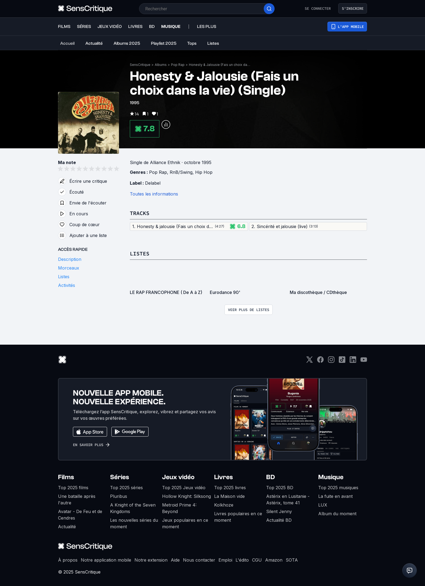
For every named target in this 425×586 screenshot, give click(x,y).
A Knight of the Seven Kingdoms (133, 508)
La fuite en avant (335, 496)
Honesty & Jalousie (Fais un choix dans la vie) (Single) (220, 65)
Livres (223, 477)
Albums (161, 65)
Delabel (152, 183)
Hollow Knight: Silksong (186, 496)
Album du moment (337, 513)
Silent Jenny (279, 511)
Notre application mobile (106, 560)
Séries (119, 477)
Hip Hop (203, 172)
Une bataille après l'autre (76, 499)
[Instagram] (331, 361)
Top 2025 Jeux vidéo (183, 487)
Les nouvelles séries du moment (134, 523)
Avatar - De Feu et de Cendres (80, 515)
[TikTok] (342, 361)
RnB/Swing (181, 172)
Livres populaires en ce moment (238, 517)
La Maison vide (229, 496)
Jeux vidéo (178, 477)
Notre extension (151, 560)
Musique (330, 477)
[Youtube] (363, 361)
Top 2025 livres (230, 487)
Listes (139, 253)
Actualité (67, 526)
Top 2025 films (73, 487)
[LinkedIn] (353, 361)
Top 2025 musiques (338, 487)
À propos (68, 560)
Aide (175, 560)
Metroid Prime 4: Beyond (179, 508)
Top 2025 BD (279, 487)
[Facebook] (320, 361)
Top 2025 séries (126, 487)
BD (270, 477)
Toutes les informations (154, 194)
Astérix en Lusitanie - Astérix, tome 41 (288, 499)
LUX (322, 505)
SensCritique (140, 65)
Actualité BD (279, 520)
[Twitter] (309, 361)
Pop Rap (178, 65)
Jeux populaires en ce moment (185, 523)
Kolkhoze (223, 505)
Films (66, 477)
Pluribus (118, 496)
